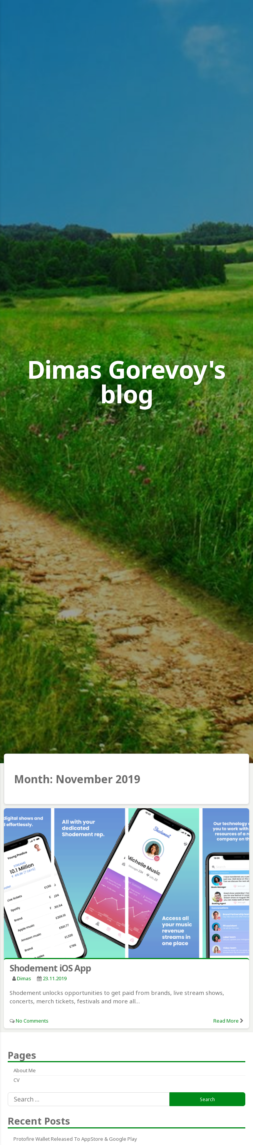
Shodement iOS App (50, 968)
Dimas (24, 978)
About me (24, 1070)
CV (16, 1079)
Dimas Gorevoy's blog (126, 382)
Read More (226, 1020)
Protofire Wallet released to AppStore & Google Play (75, 1138)
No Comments (32, 1020)
